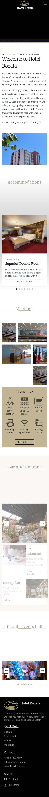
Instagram (11, 785)
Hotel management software (16, 40)
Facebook (11, 779)
